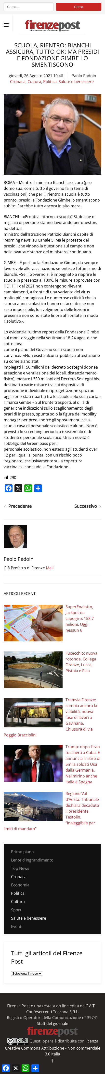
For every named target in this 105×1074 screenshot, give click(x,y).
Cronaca (18, 81)
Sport (16, 910)
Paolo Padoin (84, 75)
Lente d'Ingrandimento (32, 860)
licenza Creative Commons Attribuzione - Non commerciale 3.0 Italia (52, 1047)
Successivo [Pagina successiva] (87, 506)
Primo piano (22, 851)
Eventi (16, 926)
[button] (6, 25)
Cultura (34, 81)
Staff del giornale (52, 1023)
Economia (20, 885)
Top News (20, 868)
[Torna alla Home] (52, 23)
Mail (49, 568)
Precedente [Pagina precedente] (18, 506)
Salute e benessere (76, 81)
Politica (50, 81)
